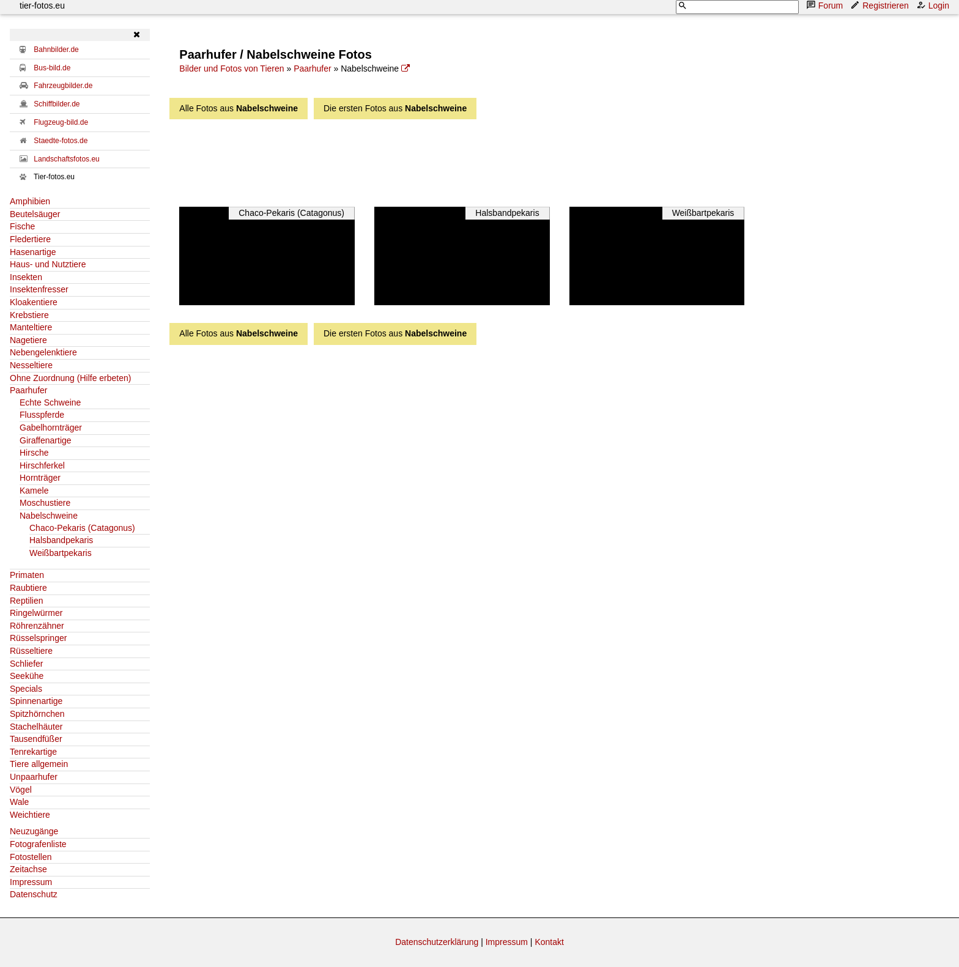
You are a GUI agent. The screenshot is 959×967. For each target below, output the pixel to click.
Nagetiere (28, 340)
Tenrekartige (33, 752)
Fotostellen (30, 857)
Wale (19, 802)
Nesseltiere (31, 365)
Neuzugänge (34, 831)
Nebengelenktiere (43, 352)
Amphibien (30, 201)
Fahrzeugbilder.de (63, 85)
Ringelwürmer (36, 613)
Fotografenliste (38, 844)
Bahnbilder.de (56, 49)
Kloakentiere (33, 302)
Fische (22, 226)
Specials (26, 689)
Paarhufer (28, 390)
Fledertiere (30, 239)
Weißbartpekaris (60, 553)
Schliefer (26, 664)
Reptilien (26, 601)
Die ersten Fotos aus (395, 108)
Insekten (26, 277)
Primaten (27, 575)
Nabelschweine (49, 516)
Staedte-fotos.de (60, 140)
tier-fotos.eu (42, 5)
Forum (826, 5)
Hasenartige (33, 252)
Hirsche (34, 453)
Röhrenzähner (37, 626)
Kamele (34, 490)
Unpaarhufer (33, 777)
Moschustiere (45, 503)
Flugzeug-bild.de (61, 122)
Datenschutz (33, 894)
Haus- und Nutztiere (48, 264)
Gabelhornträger (51, 427)
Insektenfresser (39, 289)
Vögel (21, 790)
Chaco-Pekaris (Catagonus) (82, 528)
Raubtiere (28, 588)
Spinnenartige (36, 701)
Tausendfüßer (36, 739)
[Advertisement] (492, 159)
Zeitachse (28, 869)
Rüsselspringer (38, 638)
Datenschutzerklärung (436, 942)
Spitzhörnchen (37, 714)
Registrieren (880, 5)
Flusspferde (42, 415)
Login (934, 5)
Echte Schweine (50, 402)
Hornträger (40, 478)
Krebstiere (29, 315)
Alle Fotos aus (238, 108)
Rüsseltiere (31, 651)
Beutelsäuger (35, 214)
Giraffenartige (46, 440)
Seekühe (26, 676)
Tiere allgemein (39, 764)
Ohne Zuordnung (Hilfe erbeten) (70, 378)
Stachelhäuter (36, 727)
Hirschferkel (42, 465)
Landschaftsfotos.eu (66, 159)
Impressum (31, 882)
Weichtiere (30, 815)
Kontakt (549, 942)
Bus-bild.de (52, 68)
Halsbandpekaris (61, 540)
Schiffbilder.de (57, 104)
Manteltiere (31, 327)
